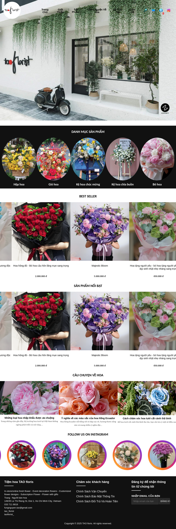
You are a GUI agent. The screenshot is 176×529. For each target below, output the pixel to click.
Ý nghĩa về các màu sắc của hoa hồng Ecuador (88, 418)
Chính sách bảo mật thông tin (95, 496)
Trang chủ (44, 11)
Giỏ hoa (54, 184)
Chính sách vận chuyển (91, 491)
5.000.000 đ (147, 276)
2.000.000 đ (88, 276)
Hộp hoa (19, 184)
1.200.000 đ (29, 276)
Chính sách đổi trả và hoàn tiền (97, 501)
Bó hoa (157, 184)
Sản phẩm (76, 10)
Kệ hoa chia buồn (123, 184)
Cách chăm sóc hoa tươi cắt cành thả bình (147, 418)
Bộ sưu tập (117, 11)
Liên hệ (132, 11)
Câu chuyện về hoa (96, 11)
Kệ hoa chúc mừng (88, 184)
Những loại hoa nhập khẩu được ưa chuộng (29, 418)
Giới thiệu (60, 11)
